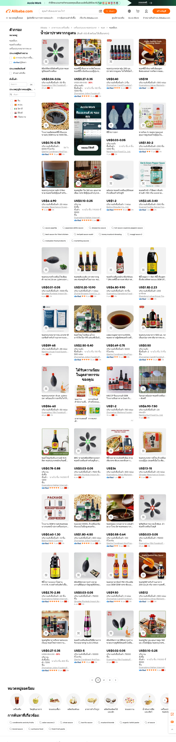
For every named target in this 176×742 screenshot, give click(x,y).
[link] (172, 714)
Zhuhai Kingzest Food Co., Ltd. (87, 293)
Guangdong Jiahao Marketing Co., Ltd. (152, 85)
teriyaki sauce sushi (83, 234)
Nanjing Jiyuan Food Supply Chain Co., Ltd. (55, 351)
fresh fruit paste (57, 729)
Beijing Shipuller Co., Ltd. (117, 207)
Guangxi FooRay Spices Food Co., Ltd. (152, 207)
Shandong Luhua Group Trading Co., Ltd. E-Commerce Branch (152, 296)
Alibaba (43, 27)
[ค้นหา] (110, 11)
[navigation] (22, 354)
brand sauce (16, 729)
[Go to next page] (115, 680)
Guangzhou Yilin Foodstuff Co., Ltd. (55, 85)
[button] (100, 11)
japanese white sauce (72, 228)
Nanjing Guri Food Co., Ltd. (118, 151)
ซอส (103, 27)
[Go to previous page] (92, 680)
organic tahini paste (129, 722)
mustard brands (106, 722)
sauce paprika (49, 228)
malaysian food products (54, 241)
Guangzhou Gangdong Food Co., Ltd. (120, 293)
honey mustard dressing (110, 234)
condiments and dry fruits (22, 722)
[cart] (138, 11)
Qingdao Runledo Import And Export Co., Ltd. (55, 293)
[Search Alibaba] (69, 11)
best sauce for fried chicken (55, 234)
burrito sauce (85, 722)
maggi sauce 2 (134, 234)
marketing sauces (80, 241)
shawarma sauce (97, 228)
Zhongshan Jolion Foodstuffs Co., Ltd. (87, 93)
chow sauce (66, 722)
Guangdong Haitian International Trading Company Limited (87, 217)
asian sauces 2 (46, 722)
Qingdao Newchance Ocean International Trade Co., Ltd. (55, 207)
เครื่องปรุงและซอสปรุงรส (85, 27)
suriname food (35, 729)
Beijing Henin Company (149, 149)
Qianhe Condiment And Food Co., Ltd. (55, 151)
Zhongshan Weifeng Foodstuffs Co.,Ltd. (120, 412)
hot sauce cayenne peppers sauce (127, 228)
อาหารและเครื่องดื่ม (60, 27)
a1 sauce (150, 722)
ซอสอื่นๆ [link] (113, 27)
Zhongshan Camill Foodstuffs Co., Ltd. (120, 85)
